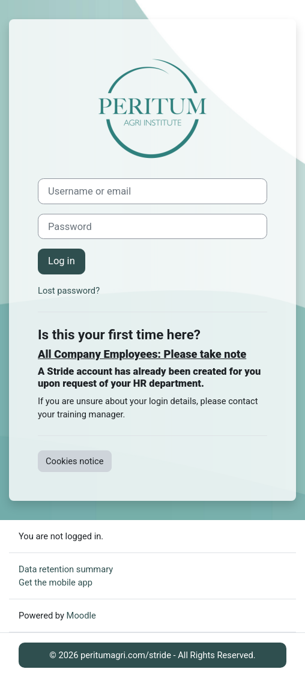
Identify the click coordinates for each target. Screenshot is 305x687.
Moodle (81, 615)
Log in (61, 261)
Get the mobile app (55, 582)
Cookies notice (75, 461)
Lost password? (69, 290)
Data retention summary (66, 569)
